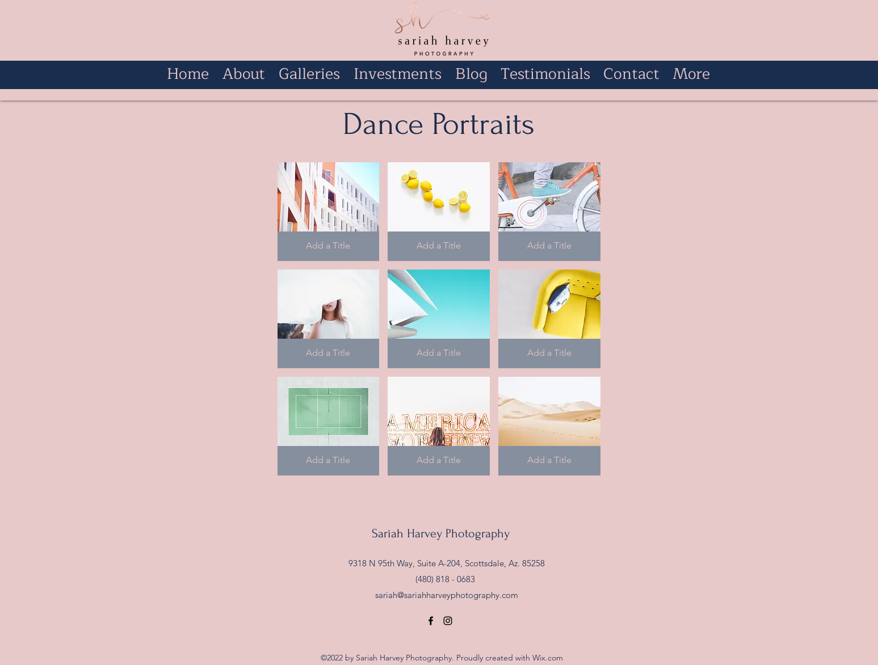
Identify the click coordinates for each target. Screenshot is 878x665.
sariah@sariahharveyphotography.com (446, 595)
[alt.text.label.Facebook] (430, 620)
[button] (329, 211)
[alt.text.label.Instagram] (447, 620)
